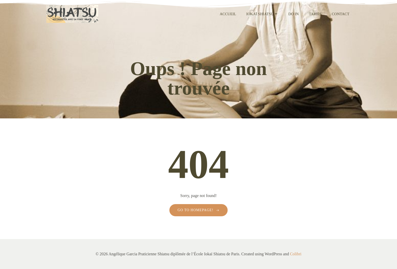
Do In (293, 14)
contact (340, 14)
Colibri (295, 254)
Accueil (228, 14)
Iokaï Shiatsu (262, 14)
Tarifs (315, 14)
